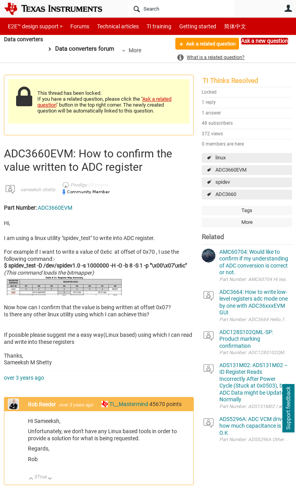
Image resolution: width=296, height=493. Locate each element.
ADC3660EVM (230, 170)
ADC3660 (225, 194)
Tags (246, 210)
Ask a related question (207, 44)
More (137, 50)
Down (50, 479)
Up (31, 479)
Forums (73, 26)
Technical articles (109, 26)
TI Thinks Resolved (230, 81)
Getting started (183, 26)
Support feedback (288, 408)
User (288, 8)
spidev (222, 182)
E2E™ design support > (32, 26)
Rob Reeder (42, 404)
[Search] (181, 8)
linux (220, 158)
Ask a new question (264, 41)
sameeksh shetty (37, 189)
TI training (148, 26)
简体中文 (218, 26)
